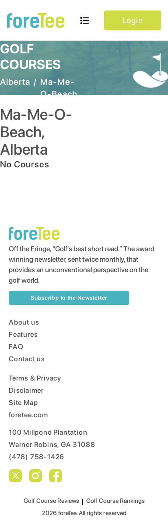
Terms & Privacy (35, 378)
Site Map (23, 402)
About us (24, 322)
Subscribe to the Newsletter (69, 297)
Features (23, 334)
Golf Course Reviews (51, 500)
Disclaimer (26, 390)
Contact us (27, 359)
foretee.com (28, 415)
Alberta (15, 81)
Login (132, 20)
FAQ (16, 347)
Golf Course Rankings (115, 500)
